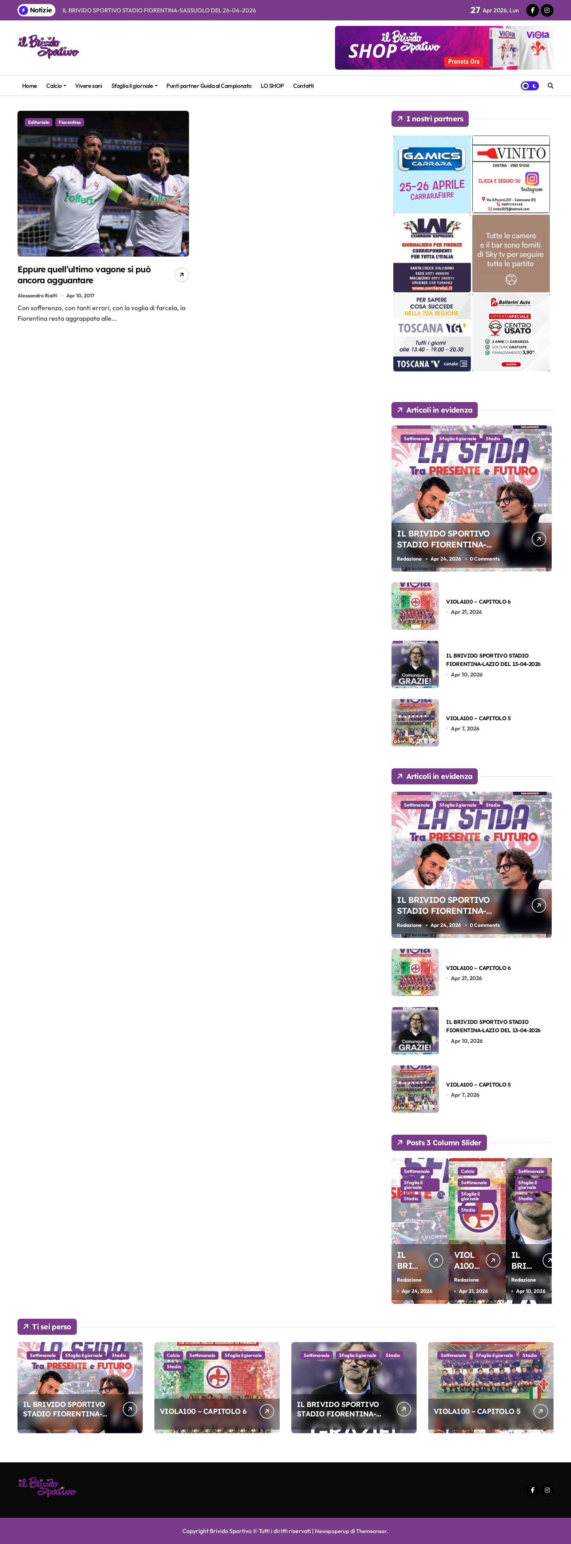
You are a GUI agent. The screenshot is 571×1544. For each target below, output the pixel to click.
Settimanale (417, 438)
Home (29, 85)
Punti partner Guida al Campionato (208, 85)
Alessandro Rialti (37, 299)
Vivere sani (88, 85)
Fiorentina (70, 122)
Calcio (56, 85)
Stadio (493, 438)
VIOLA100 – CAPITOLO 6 (478, 601)
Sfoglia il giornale (134, 85)
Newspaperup (331, 1531)
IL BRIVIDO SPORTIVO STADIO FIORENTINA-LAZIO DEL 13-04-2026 (338, 1414)
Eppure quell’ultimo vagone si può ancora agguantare (81, 276)
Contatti (303, 85)
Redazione (409, 558)
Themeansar (372, 1531)
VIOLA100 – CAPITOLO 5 (478, 717)
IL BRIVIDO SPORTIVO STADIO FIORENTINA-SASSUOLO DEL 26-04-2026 (452, 550)
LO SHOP (272, 85)
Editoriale (38, 122)
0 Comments (486, 558)
